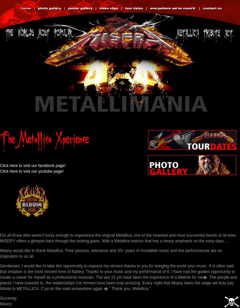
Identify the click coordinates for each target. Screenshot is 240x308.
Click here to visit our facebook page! (33, 165)
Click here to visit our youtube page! (32, 171)
